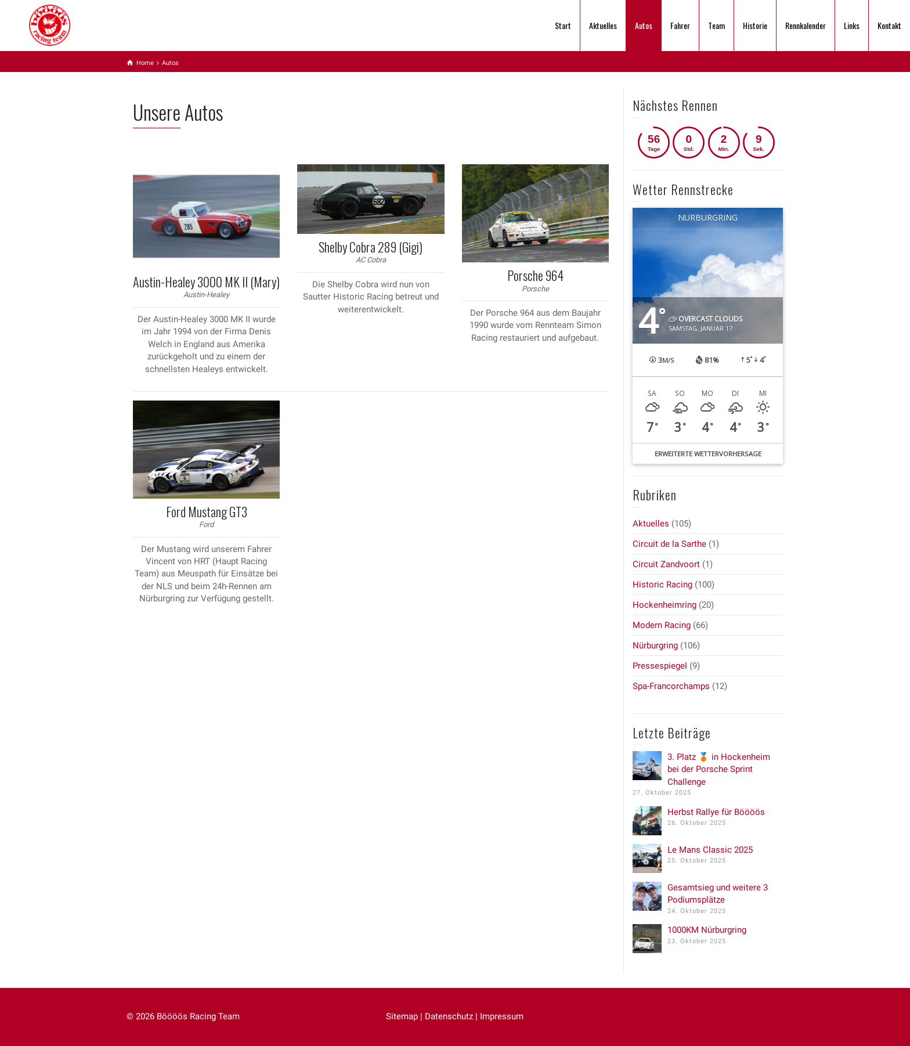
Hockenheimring (664, 605)
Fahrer (680, 25)
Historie (755, 25)
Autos (643, 25)
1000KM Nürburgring (706, 930)
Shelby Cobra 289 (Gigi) (371, 246)
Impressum (501, 1016)
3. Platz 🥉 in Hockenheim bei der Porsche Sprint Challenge (718, 769)
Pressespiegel (660, 666)
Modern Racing (662, 625)
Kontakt (889, 25)
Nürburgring (655, 645)
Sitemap (402, 1016)
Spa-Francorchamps (671, 686)
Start (563, 25)
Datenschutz (449, 1016)
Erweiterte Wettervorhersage (708, 453)
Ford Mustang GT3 (206, 511)
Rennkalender (805, 25)
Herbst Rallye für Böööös (716, 812)
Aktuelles (603, 25)
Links (852, 25)
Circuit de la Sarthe (669, 544)
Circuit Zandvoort (666, 564)
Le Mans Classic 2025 (710, 850)
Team (716, 25)
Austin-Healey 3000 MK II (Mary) (206, 281)
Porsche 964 (535, 275)
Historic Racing (662, 584)
